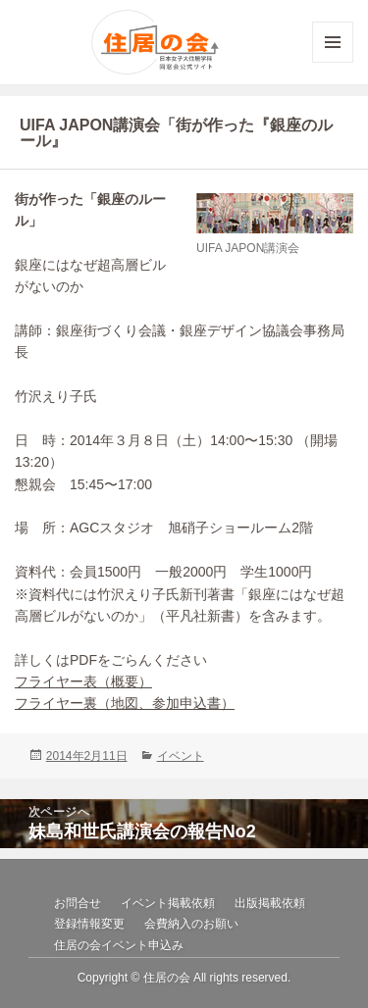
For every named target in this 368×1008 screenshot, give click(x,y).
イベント (180, 756)
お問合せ (77, 903)
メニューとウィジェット (332, 62)
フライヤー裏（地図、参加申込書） (125, 703)
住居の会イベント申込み (119, 945)
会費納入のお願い (191, 924)
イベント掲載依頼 (168, 903)
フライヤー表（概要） (83, 681)
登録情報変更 (89, 924)
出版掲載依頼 (270, 903)
